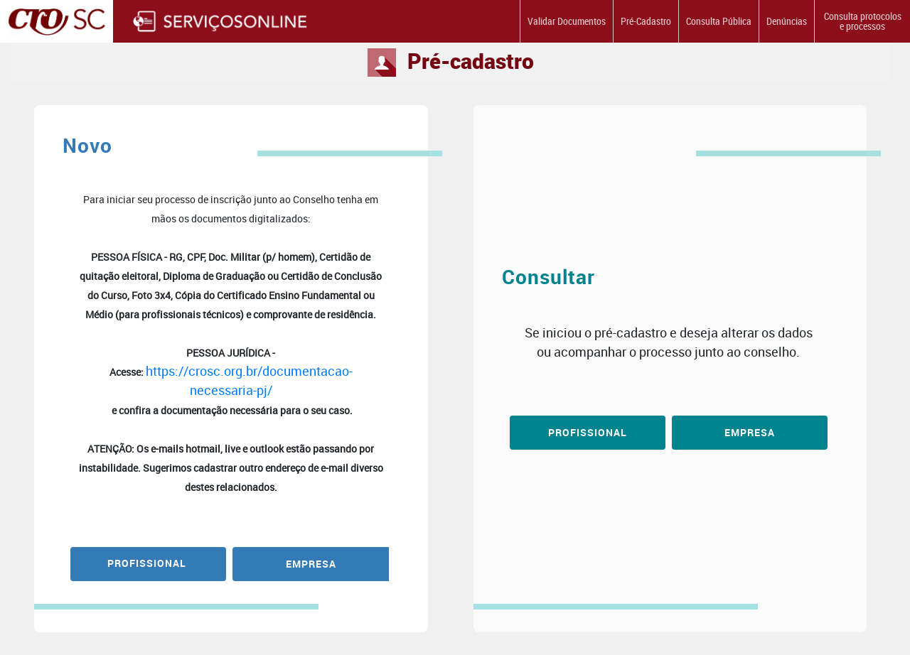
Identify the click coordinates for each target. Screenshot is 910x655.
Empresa (749, 432)
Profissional (587, 432)
